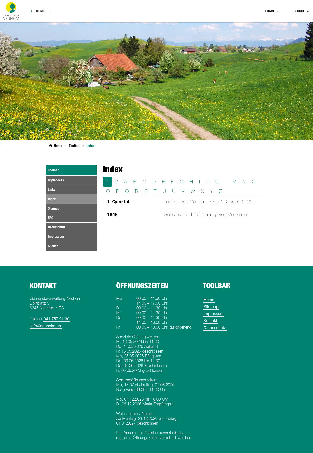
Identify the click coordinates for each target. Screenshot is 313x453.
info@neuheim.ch (46, 325)
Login (269, 11)
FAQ (50, 218)
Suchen (53, 246)
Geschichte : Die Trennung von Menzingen (206, 214)
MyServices (56, 180)
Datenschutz (56, 227)
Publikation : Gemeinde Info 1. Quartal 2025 (208, 201)
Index (61, 199)
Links (51, 189)
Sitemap (53, 208)
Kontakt (210, 320)
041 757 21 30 (56, 318)
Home (209, 299)
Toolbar (53, 170)
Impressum (56, 236)
